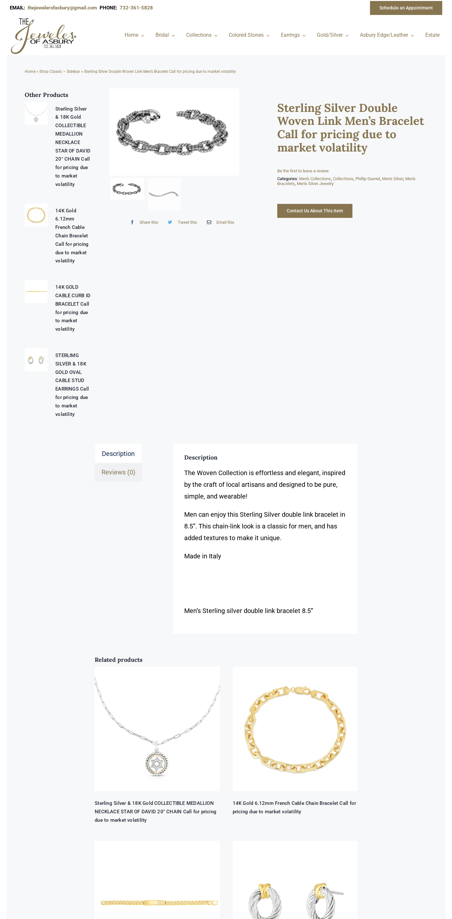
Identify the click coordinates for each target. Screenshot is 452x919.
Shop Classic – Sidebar (59, 71)
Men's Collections (315, 178)
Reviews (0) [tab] (118, 472)
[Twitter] (181, 222)
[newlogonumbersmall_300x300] (44, 19)
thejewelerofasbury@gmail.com (64, 8)
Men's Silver (392, 178)
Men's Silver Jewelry (315, 183)
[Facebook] (142, 222)
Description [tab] (118, 454)
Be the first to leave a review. (303, 170)
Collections (343, 178)
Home (30, 71)
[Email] (219, 222)
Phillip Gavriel (367, 178)
